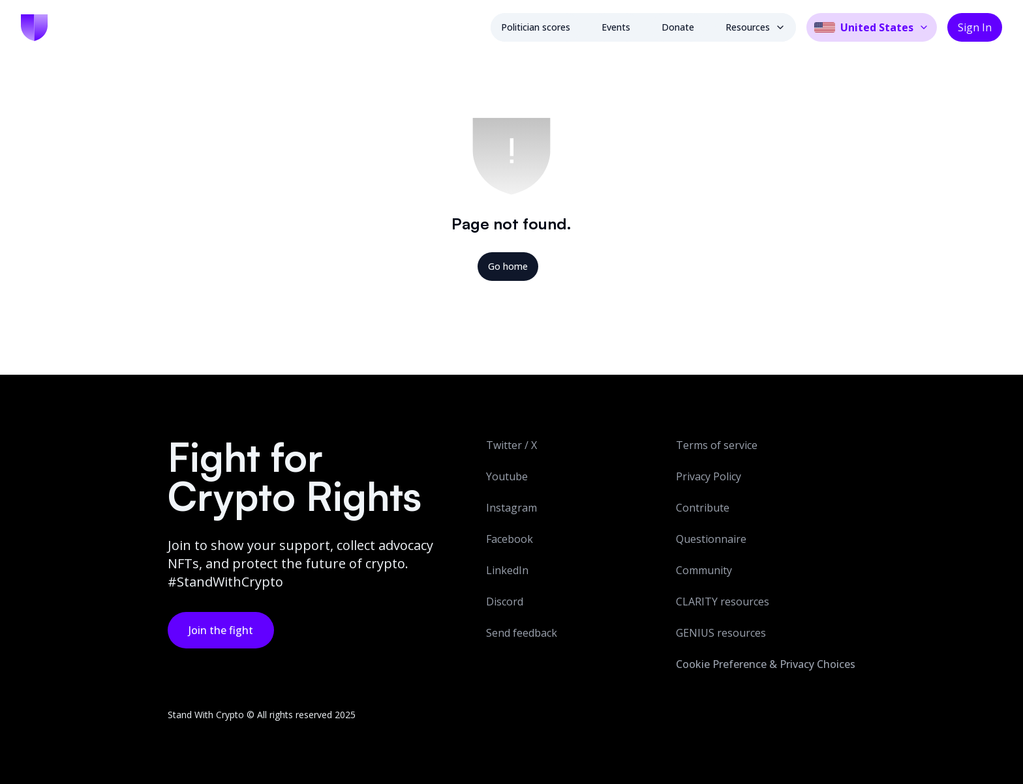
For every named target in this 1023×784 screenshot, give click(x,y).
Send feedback (521, 633)
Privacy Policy (708, 476)
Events (616, 27)
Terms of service (716, 445)
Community (704, 570)
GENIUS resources (721, 633)
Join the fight (221, 630)
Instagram (511, 508)
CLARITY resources (722, 601)
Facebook (509, 539)
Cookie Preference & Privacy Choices (765, 664)
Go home (508, 266)
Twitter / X (511, 445)
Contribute (702, 508)
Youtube (507, 476)
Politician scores (535, 27)
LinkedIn (507, 570)
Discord (504, 601)
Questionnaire (711, 539)
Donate (678, 27)
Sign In (975, 27)
